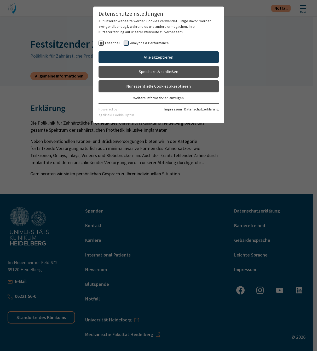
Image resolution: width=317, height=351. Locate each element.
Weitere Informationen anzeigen (158, 98)
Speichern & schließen (158, 71)
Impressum (173, 109)
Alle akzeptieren (158, 57)
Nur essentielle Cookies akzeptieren (158, 86)
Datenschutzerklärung (201, 109)
